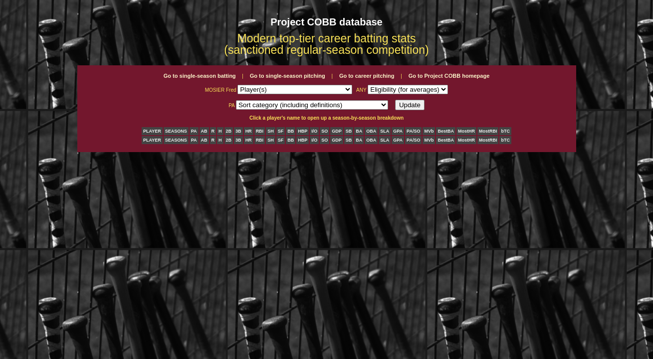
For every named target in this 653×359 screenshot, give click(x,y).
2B (229, 131)
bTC (505, 131)
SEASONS (176, 131)
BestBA (445, 131)
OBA (371, 131)
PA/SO (413, 131)
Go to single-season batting (200, 76)
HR (248, 131)
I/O (314, 131)
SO (324, 131)
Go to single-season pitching (287, 76)
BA (359, 131)
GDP (337, 131)
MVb (429, 131)
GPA (398, 131)
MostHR (466, 131)
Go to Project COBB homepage (449, 76)
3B (238, 131)
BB (290, 131)
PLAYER (152, 131)
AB (204, 131)
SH (270, 131)
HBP (302, 131)
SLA (384, 131)
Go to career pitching (367, 76)
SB (349, 131)
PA (194, 131)
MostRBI (488, 131)
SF (281, 131)
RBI (260, 131)
